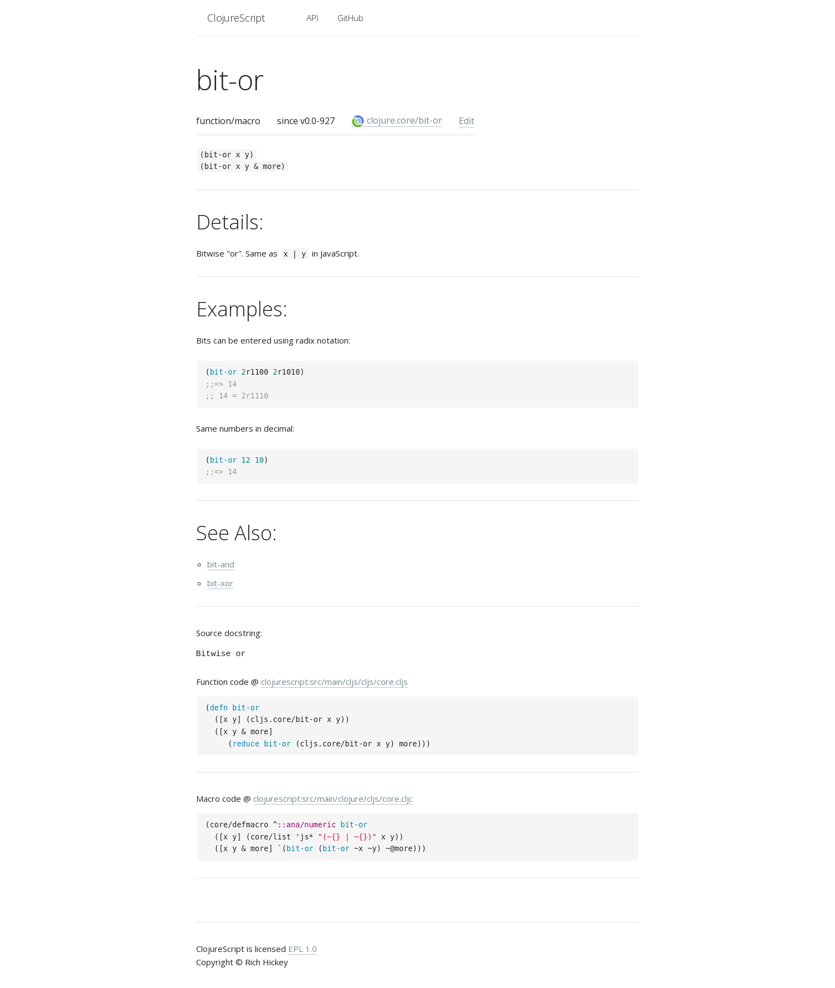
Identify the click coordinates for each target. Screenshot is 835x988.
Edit (466, 121)
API (312, 17)
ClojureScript (236, 17)
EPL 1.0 (302, 948)
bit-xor (220, 582)
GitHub (350, 17)
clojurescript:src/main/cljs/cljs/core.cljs (334, 681)
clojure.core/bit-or (396, 120)
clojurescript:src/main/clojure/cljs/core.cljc (333, 798)
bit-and (220, 564)
